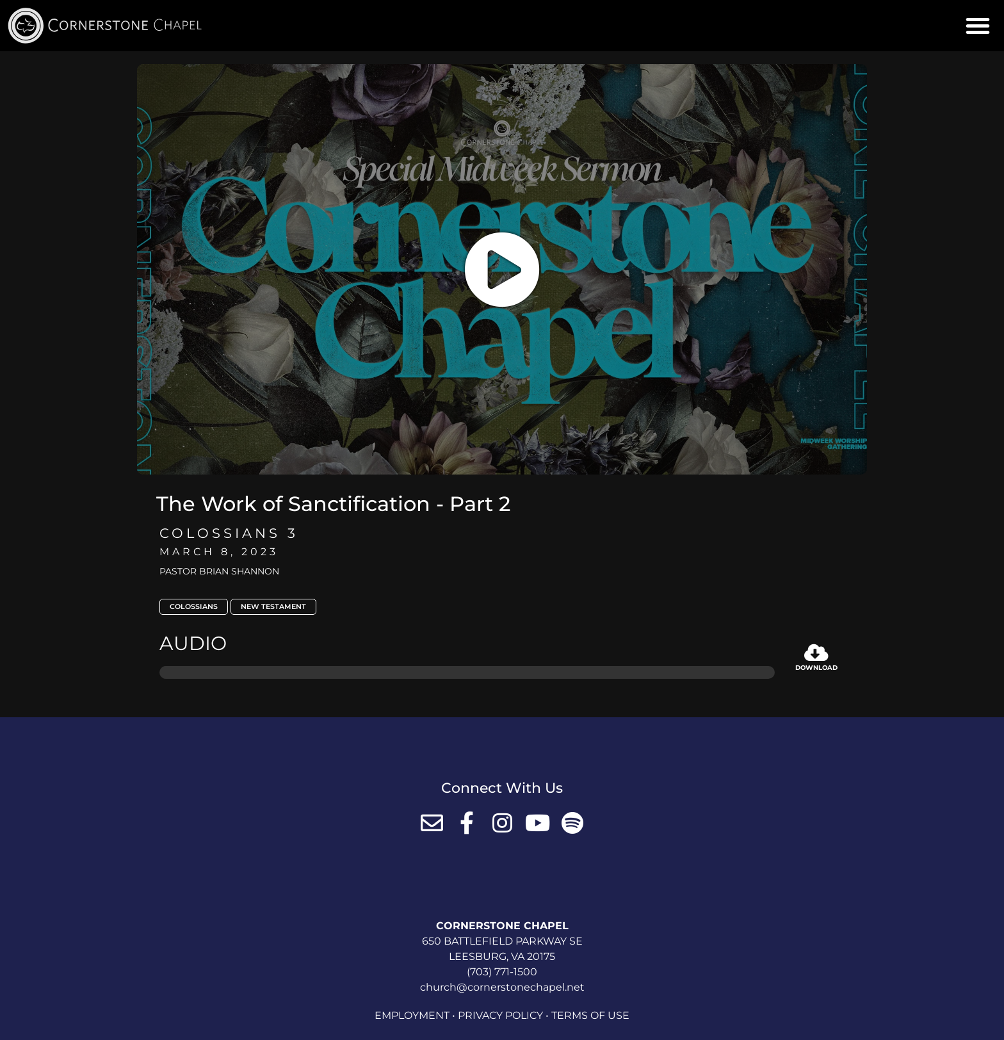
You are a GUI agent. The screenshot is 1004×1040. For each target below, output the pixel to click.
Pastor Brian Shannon (219, 571)
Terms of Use (590, 1015)
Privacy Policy (500, 1015)
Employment (412, 1015)
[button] (978, 25)
